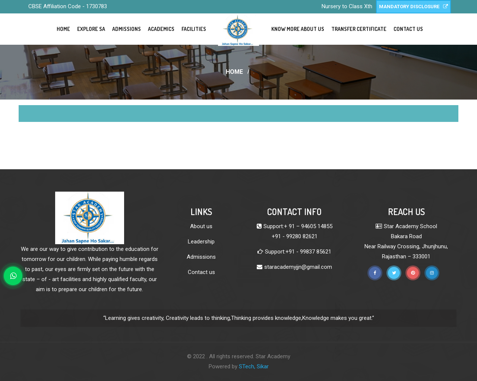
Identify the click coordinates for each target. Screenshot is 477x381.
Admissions (126, 29)
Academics (161, 29)
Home (63, 29)
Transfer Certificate (358, 29)
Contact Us (408, 29)
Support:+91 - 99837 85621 (298, 251)
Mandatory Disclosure (413, 6)
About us (201, 226)
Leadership (201, 241)
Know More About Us (297, 29)
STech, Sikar (254, 366)
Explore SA (91, 29)
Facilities (193, 29)
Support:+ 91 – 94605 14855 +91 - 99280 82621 (297, 231)
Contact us (201, 272)
